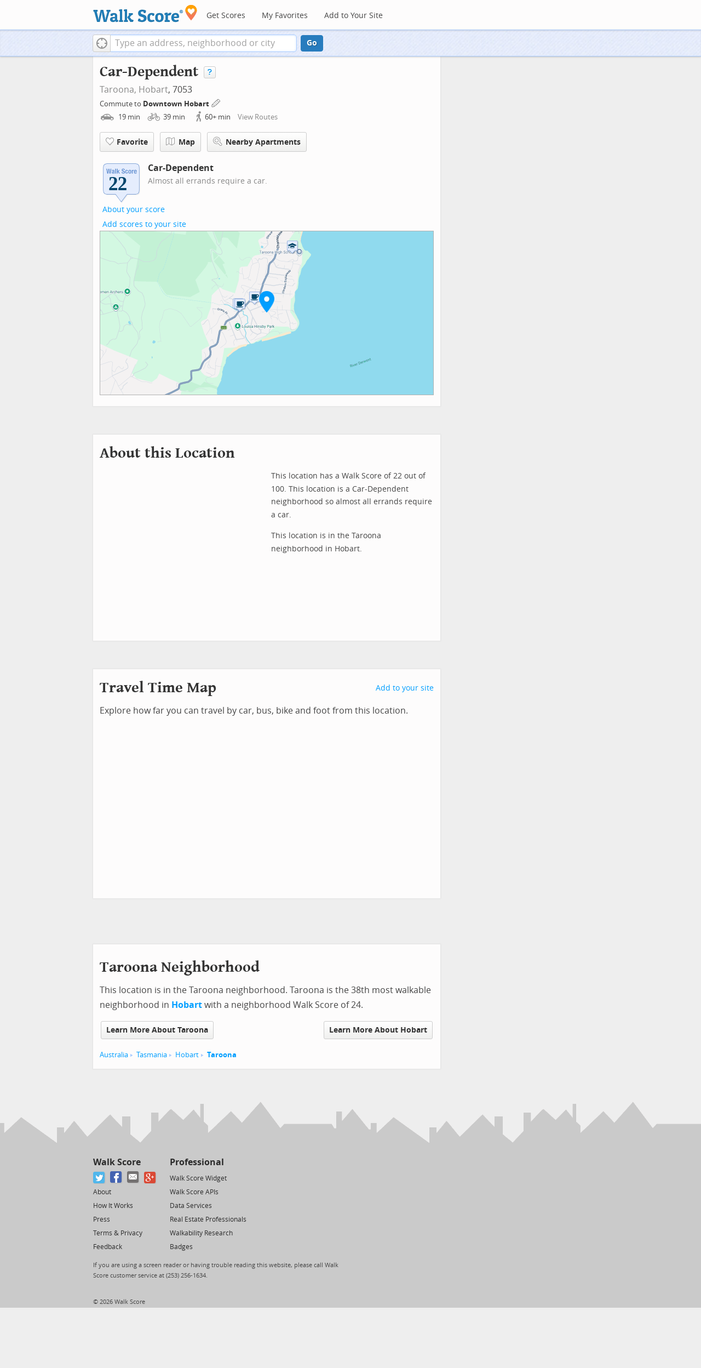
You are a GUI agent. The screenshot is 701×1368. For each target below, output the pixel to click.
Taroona (222, 1055)
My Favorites (285, 15)
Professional (197, 1162)
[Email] (133, 1177)
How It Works (113, 1206)
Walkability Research (201, 1233)
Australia (114, 1055)
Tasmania (151, 1055)
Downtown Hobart (177, 104)
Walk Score (117, 1162)
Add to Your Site (353, 15)
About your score (133, 209)
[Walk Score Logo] (145, 13)
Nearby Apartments (257, 141)
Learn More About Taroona (157, 1030)
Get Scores (225, 15)
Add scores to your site (144, 224)
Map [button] (180, 142)
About (102, 1192)
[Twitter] (99, 1177)
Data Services (191, 1206)
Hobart (153, 89)
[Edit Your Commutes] (216, 102)
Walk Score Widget (198, 1178)
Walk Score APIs (194, 1192)
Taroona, (118, 89)
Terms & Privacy (117, 1233)
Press (101, 1219)
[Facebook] (116, 1177)
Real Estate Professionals (208, 1219)
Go (312, 43)
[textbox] (203, 43)
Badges (181, 1247)
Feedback (107, 1247)
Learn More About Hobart (378, 1030)
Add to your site (405, 688)
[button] (102, 43)
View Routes (258, 117)
